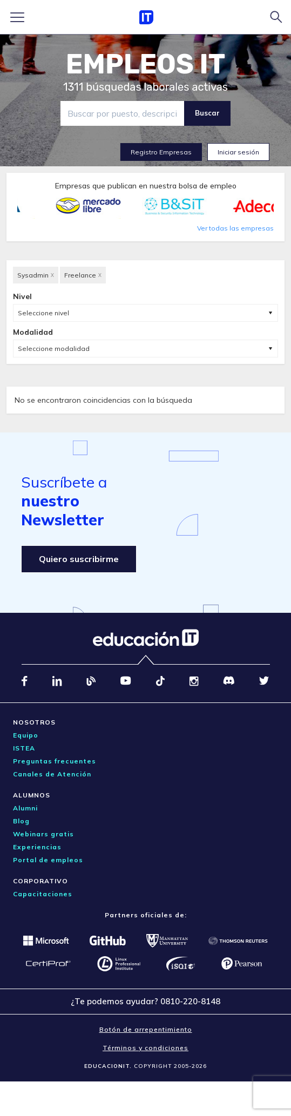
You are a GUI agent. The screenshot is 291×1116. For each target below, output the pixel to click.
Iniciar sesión (238, 152)
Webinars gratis (43, 834)
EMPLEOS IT (146, 64)
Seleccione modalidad (54, 348)
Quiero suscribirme (79, 558)
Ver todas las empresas (235, 228)
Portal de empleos (48, 860)
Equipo (25, 735)
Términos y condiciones (145, 1048)
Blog (21, 821)
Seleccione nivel (43, 313)
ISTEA (24, 748)
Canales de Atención (52, 774)
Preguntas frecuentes (54, 761)
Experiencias (37, 847)
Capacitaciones (42, 894)
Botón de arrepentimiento (145, 1029)
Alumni (25, 808)
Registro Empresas (161, 152)
